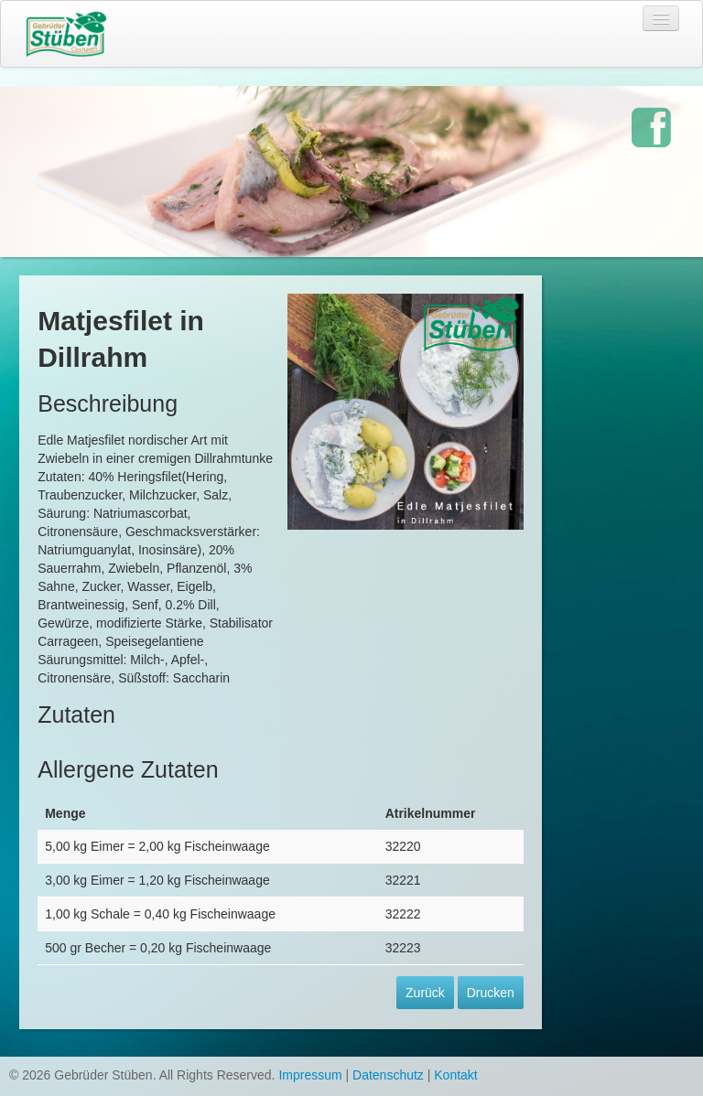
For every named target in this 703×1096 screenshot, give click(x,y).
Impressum (309, 1075)
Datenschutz (388, 1075)
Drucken (490, 992)
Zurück (425, 992)
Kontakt (455, 1075)
